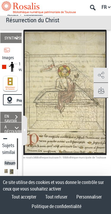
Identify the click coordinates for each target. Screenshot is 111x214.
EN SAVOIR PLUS (13, 117)
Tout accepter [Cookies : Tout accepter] (24, 196)
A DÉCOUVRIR (13, 127)
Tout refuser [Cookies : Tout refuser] (56, 196)
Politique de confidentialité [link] (56, 206)
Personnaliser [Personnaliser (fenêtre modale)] (89, 196)
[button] (100, 75)
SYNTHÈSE (13, 38)
